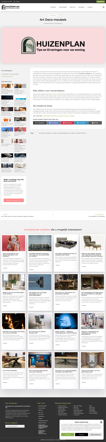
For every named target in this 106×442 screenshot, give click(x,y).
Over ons (72, 7)
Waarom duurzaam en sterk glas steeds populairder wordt (19, 160)
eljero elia (92, 408)
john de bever (62, 410)
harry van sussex (78, 410)
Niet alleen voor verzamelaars (10, 74)
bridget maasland (63, 407)
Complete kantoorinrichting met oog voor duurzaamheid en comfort (39, 255)
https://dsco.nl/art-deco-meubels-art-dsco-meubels (58, 116)
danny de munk (62, 413)
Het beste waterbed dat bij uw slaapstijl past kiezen (65, 254)
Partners (53, 7)
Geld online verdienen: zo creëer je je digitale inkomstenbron (42, 432)
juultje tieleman (62, 414)
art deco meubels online (77, 133)
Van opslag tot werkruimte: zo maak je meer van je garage (20, 124)
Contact (90, 7)
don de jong (92, 411)
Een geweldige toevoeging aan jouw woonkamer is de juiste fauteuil (92, 294)
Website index (42, 422)
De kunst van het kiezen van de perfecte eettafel (65, 293)
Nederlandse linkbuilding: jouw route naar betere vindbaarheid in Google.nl (43, 426)
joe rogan (92, 410)
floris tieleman (93, 413)
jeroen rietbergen (79, 413)
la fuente (76, 414)
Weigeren (81, 434)
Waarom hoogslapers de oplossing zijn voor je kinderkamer (90, 333)
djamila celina (62, 405)
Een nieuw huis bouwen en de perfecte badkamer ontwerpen (20, 170)
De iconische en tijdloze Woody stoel (37, 332)
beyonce (76, 407)
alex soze (76, 408)
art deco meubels (45, 133)
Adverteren (41, 416)
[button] (101, 422)
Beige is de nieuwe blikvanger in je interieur (13, 293)
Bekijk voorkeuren (95, 434)
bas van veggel (78, 405)
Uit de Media (63, 7)
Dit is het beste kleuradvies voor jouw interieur (38, 371)
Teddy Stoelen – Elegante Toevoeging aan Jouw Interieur (66, 332)
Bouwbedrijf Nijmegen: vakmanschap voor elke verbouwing (20, 114)
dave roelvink (77, 411)
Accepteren (68, 434)
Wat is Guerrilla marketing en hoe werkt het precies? (7, 124)
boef (90, 405)
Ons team (81, 7)
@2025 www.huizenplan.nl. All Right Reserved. (53, 439)
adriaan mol (61, 408)
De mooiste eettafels (10, 370)
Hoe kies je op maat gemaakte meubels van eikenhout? (65, 371)
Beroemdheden (42, 406)
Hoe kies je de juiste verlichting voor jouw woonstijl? (14, 332)
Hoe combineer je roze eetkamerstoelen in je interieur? (19, 134)
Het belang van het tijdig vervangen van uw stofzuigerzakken (37, 294)
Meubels (53, 15)
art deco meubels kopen (60, 133)
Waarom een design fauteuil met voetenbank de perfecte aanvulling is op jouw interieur (92, 255)
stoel (71, 99)
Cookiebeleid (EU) (43, 420)
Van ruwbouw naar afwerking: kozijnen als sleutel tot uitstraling (6, 170)
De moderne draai (7, 76)
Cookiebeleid (81, 437)
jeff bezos (61, 411)
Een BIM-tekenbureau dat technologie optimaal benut (6, 160)
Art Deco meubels (56, 94)
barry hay (92, 407)
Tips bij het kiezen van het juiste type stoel (90, 371)
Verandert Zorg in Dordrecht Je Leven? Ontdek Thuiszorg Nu (6, 114)
